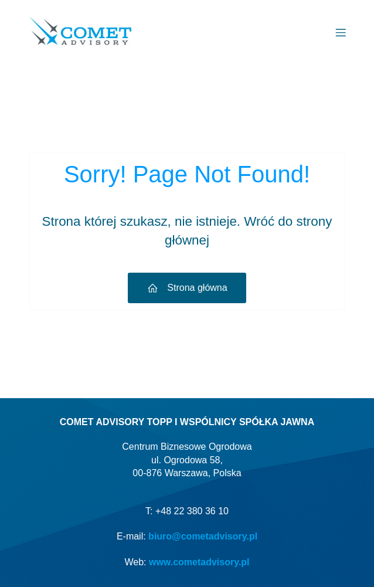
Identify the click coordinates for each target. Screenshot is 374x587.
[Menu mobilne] (341, 32)
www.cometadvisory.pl (199, 562)
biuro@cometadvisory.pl (202, 536)
